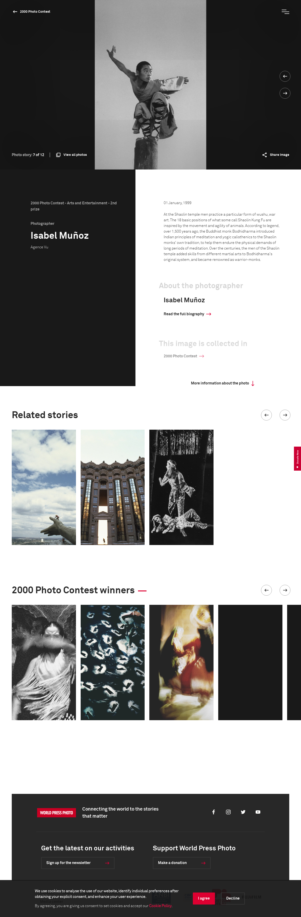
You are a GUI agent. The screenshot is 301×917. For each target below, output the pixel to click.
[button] (266, 415)
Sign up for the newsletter (68, 863)
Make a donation (172, 863)
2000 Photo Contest (35, 11)
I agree (204, 898)
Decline (233, 898)
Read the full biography (184, 314)
